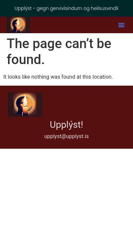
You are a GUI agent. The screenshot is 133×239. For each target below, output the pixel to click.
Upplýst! (66, 124)
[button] (121, 25)
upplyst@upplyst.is (66, 136)
